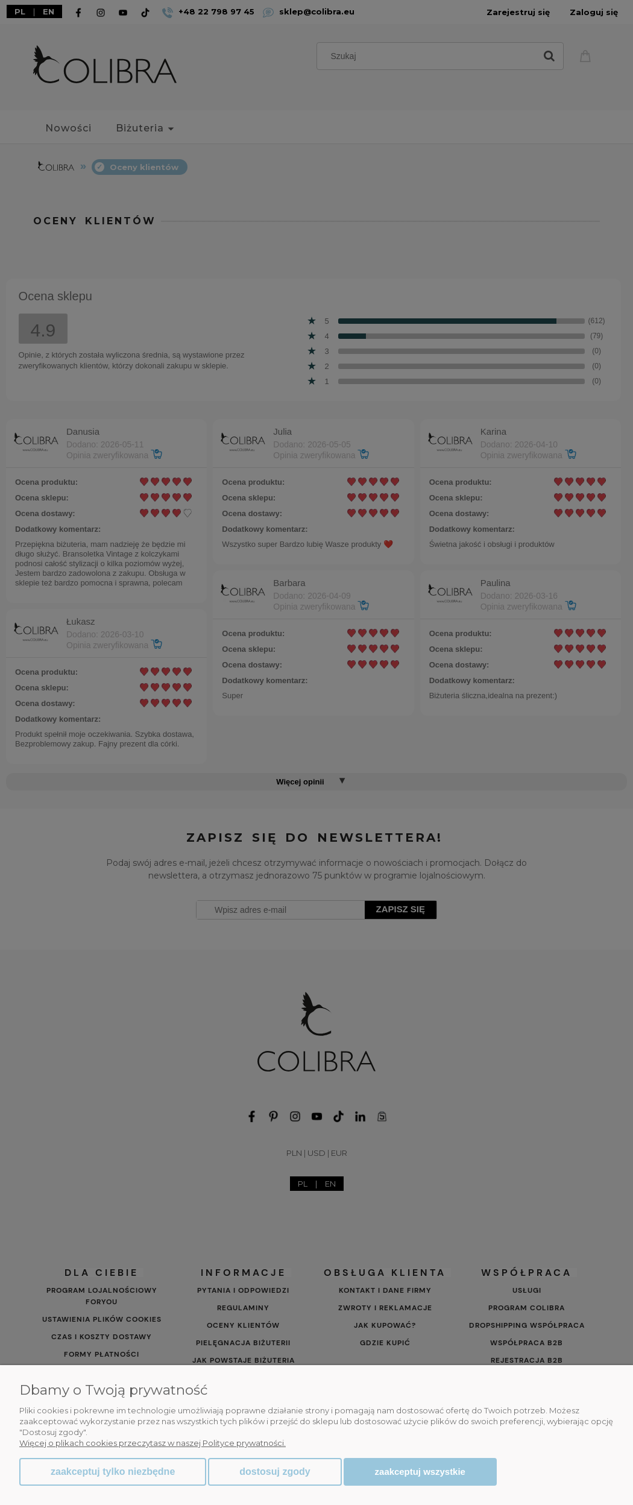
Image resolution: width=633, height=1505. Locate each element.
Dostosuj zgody (274, 1471)
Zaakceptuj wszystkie (420, 1471)
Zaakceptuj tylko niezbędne (113, 1471)
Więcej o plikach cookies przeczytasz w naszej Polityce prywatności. (152, 1443)
